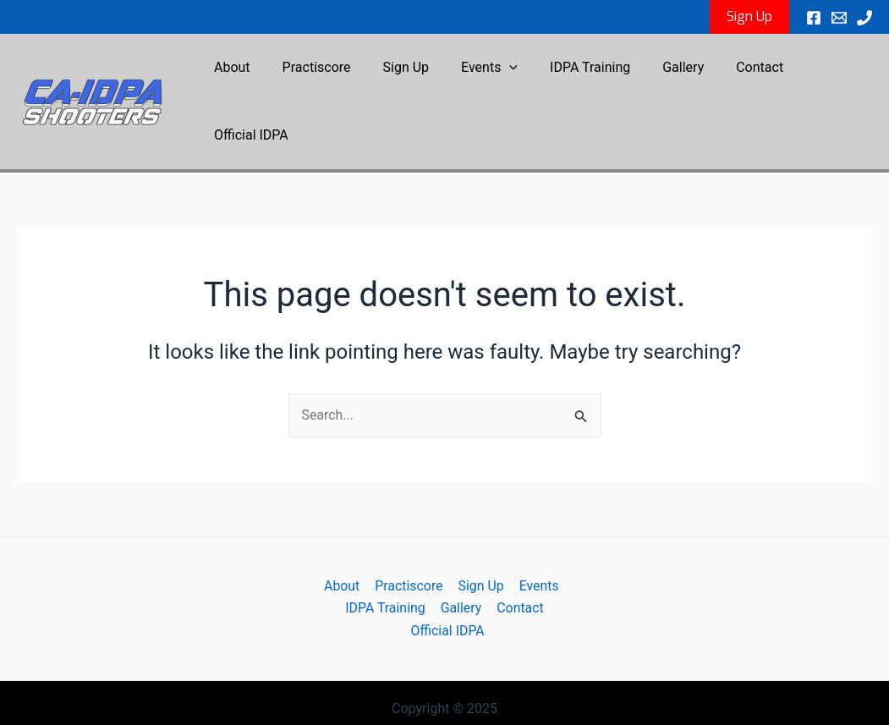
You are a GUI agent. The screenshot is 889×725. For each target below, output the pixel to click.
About (236, 72)
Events (478, 73)
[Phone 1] (864, 17)
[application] (499, 73)
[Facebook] (813, 17)
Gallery (662, 72)
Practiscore (316, 72)
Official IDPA (821, 72)
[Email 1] (839, 17)
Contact (733, 72)
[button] (749, 17)
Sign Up (400, 72)
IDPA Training (574, 72)
